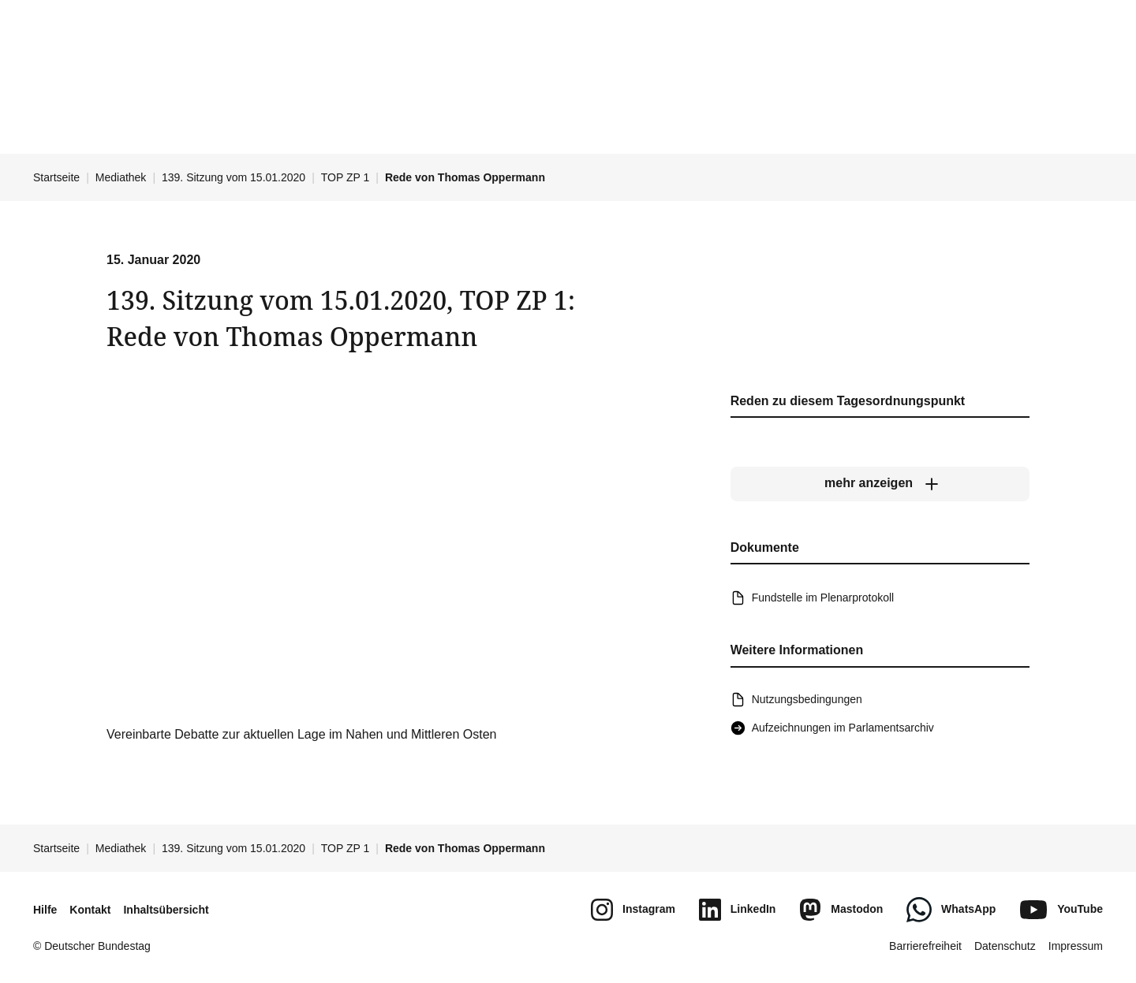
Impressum (1075, 946)
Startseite (56, 177)
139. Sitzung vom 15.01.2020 (233, 177)
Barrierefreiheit (925, 946)
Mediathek (121, 177)
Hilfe (45, 909)
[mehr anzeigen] (880, 483)
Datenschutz (1005, 946)
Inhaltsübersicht (165, 909)
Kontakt (89, 909)
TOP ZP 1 (345, 177)
